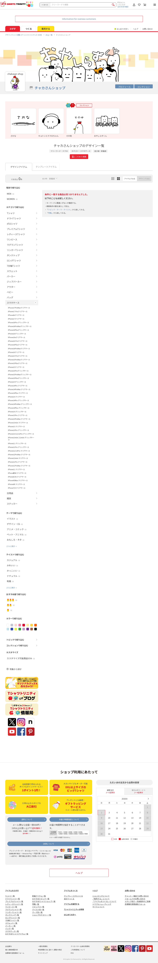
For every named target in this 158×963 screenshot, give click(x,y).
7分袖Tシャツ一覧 (12, 920)
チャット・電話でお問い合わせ (137, 896)
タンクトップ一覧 (12, 915)
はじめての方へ (70, 914)
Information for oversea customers (79, 18)
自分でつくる (69, 898)
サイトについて (98, 906)
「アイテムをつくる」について (104, 901)
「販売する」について (101, 898)
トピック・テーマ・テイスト (59, 209)
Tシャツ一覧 (10, 896)
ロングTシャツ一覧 (12, 917)
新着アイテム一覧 (39, 896)
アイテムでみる (129, 178)
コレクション (143, 86)
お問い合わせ (147, 29)
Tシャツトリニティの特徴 (74, 909)
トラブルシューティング (101, 904)
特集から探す (16, 669)
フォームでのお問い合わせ (135, 898)
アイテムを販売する (71, 904)
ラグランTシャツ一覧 (13, 909)
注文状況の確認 (122, 7)
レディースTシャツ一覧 (14, 904)
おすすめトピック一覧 (40, 898)
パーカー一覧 (10, 926)
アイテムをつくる (71, 890)
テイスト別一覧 (38, 909)
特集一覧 (35, 904)
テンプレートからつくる (73, 896)
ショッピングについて (101, 896)
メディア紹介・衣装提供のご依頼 (137, 901)
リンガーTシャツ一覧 (13, 912)
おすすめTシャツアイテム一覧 (16, 934)
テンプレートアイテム (46, 166)
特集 (50, 213)
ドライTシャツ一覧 (12, 898)
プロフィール (124, 86)
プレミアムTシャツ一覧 (14, 901)
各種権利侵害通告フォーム (135, 904)
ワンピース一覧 (11, 906)
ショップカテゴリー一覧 (41, 915)
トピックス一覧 (38, 906)
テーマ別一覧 (37, 912)
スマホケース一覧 (12, 931)
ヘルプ (135, 29)
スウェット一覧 (11, 923)
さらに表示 (10, 546)
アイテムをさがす (12, 890)
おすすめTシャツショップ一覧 (43, 901)
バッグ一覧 (9, 928)
